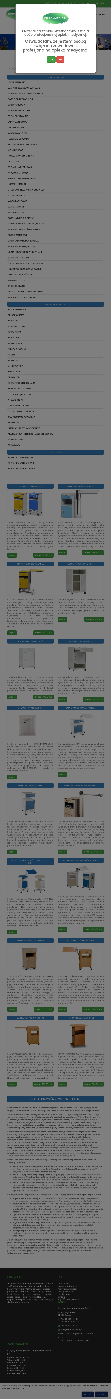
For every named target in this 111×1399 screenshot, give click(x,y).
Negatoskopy (15, 400)
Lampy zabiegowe (17, 121)
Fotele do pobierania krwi (22, 178)
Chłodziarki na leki (18, 405)
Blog (84, 14)
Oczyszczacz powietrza (21, 416)
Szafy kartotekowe (18, 257)
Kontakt (101, 14)
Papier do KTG (15, 439)
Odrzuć (87, 1394)
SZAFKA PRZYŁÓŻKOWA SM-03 (30, 564)
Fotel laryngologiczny (21, 218)
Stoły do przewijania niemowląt (26, 189)
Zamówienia (92, 14)
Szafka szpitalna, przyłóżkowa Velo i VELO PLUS (30, 861)
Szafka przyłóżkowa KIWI (30, 785)
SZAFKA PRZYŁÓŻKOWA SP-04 (30, 940)
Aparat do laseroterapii (21, 463)
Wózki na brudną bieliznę (21, 246)
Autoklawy (14, 371)
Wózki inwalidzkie (17, 133)
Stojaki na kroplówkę (20, 167)
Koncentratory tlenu (20, 388)
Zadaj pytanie (64, 1294)
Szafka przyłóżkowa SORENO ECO (80, 785)
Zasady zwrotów (65, 1291)
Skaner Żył (13, 422)
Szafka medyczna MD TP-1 (80, 641)
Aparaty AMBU (15, 343)
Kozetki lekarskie (17, 184)
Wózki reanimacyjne (19, 110)
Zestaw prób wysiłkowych (22, 144)
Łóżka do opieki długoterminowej (26, 263)
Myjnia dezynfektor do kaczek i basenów (30, 434)
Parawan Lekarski (17, 212)
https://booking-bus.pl (68, 1299)
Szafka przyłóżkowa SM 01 (30, 486)
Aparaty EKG (14, 320)
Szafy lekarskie (16, 206)
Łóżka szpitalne (16, 82)
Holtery (12, 354)
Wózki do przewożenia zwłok (24, 229)
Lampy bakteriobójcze (20, 274)
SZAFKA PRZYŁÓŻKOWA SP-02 (30, 1018)
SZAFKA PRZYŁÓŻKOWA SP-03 (80, 940)
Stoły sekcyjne (16, 286)
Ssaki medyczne (16, 326)
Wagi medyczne (16, 280)
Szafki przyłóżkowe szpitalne (24, 87)
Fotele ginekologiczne (20, 99)
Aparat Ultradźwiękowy (21, 457)
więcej (12, 555)
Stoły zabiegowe (17, 195)
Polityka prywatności (67, 1289)
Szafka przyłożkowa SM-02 (80, 486)
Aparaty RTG (15, 360)
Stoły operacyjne (18, 116)
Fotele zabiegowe (17, 235)
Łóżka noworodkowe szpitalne (25, 252)
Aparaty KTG (15, 332)
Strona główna (68, 14)
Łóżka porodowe (17, 104)
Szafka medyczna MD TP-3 (80, 564)
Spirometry (14, 377)
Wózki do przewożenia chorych (25, 93)
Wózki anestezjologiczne (22, 297)
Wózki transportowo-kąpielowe (26, 223)
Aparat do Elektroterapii (21, 468)
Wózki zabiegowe (17, 201)
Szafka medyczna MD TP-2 (30, 641)
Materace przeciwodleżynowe (25, 428)
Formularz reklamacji (67, 1286)
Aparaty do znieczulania (21, 383)
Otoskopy (13, 161)
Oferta (78, 14)
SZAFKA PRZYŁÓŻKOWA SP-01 (80, 1018)
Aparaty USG (15, 337)
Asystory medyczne (19, 172)
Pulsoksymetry (16, 315)
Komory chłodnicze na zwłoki (24, 269)
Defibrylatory (15, 366)
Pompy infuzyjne (17, 349)
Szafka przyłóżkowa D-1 (30, 708)
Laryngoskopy (16, 127)
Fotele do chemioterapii (21, 155)
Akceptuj (101, 1394)
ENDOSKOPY (14, 445)
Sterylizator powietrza (21, 411)
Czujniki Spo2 (15, 150)
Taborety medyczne (18, 138)
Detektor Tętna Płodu (20, 394)
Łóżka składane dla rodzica (23, 240)
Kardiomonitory (17, 309)
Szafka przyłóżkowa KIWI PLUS (80, 708)
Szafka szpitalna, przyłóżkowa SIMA (81, 860)
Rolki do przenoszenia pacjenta (25, 291)
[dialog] (55, 1391)
